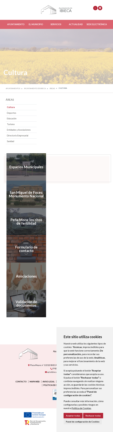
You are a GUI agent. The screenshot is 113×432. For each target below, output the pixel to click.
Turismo (11, 124)
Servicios (55, 24)
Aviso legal (49, 381)
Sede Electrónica (97, 24)
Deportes (11, 113)
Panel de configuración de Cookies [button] (82, 421)
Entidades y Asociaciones (19, 130)
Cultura (11, 107)
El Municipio (36, 24)
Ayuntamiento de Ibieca (35, 88)
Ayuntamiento (15, 24)
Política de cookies (53, 385)
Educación (11, 118)
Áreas (52, 88)
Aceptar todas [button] (73, 415)
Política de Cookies (81, 408)
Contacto (21, 381)
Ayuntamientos (13, 88)
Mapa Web (35, 381)
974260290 (56, 368)
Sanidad (10, 141)
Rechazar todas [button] (93, 415)
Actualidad (76, 24)
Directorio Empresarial (17, 135)
